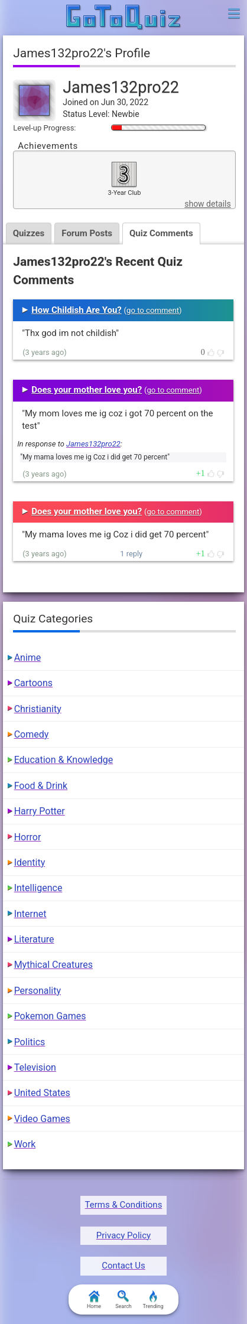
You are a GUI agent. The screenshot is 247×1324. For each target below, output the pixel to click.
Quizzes (29, 233)
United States (42, 1092)
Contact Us (123, 1265)
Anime (27, 657)
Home (94, 1299)
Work (25, 1144)
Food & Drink (41, 785)
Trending (152, 1299)
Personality (37, 990)
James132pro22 (93, 443)
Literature (34, 939)
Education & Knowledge (63, 759)
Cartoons (33, 683)
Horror (27, 837)
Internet (30, 913)
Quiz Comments (161, 233)
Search (123, 1299)
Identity (30, 862)
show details (207, 203)
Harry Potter (39, 811)
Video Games (42, 1118)
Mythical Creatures (53, 964)
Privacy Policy (123, 1235)
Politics (30, 1042)
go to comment (152, 310)
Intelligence (38, 887)
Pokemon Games (50, 1016)
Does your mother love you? (86, 389)
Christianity (37, 709)
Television (35, 1067)
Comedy (31, 734)
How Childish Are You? (76, 310)
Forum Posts (86, 233)
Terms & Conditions (123, 1204)
